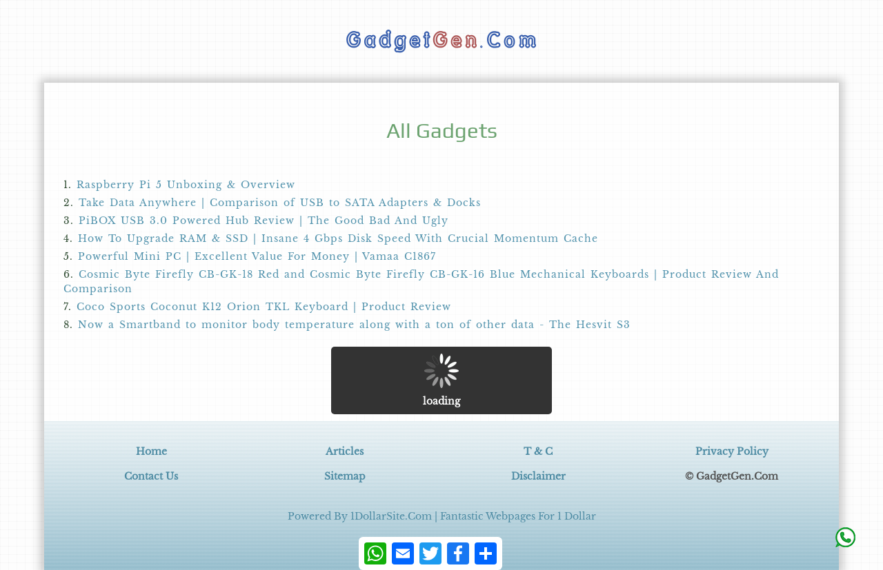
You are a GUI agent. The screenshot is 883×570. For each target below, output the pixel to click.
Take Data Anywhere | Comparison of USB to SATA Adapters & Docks (280, 202)
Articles (345, 451)
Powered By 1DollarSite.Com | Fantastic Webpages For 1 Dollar (442, 516)
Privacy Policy (731, 451)
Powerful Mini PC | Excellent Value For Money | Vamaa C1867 (257, 256)
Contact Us (151, 476)
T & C (538, 451)
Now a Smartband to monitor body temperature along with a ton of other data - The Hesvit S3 (354, 324)
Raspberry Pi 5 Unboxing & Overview (186, 185)
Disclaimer (538, 476)
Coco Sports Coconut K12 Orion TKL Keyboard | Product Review (264, 307)
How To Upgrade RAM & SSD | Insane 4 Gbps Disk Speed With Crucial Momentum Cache (338, 238)
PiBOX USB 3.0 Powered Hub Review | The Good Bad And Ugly (263, 220)
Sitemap (345, 476)
